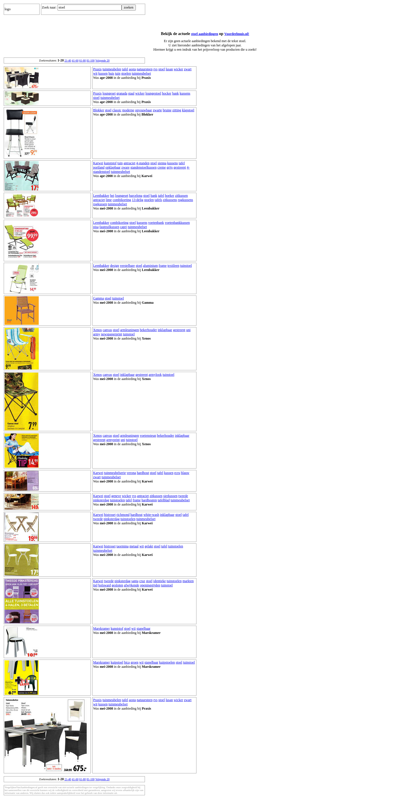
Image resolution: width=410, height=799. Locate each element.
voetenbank (156, 223)
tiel (95, 585)
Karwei (98, 163)
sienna (162, 163)
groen (134, 662)
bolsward (104, 585)
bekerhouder (148, 330)
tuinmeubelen (111, 69)
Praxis (97, 69)
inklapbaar (165, 330)
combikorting (122, 200)
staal (131, 93)
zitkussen (181, 196)
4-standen (142, 163)
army (96, 334)
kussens (185, 93)
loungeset (109, 93)
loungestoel (153, 93)
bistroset (110, 515)
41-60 (75, 60)
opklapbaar (112, 167)
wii (133, 628)
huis (111, 73)
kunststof (110, 163)
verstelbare (127, 266)
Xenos (97, 330)
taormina (122, 546)
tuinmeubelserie (115, 473)
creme (161, 167)
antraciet (129, 163)
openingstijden (150, 585)
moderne (128, 110)
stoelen (126, 73)
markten (188, 581)
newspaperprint (111, 334)
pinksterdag (101, 500)
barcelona (135, 196)
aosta (132, 69)
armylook (155, 375)
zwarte (157, 110)
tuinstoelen (117, 500)
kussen (103, 73)
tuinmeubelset (141, 73)
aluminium (150, 266)
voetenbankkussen (177, 223)
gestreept (180, 167)
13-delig (137, 200)
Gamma (98, 298)
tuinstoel (186, 266)
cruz (142, 581)
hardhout (143, 473)
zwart (188, 69)
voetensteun (148, 436)
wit (95, 73)
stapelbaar (144, 628)
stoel (161, 69)
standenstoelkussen (143, 167)
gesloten (117, 585)
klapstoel (188, 110)
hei (112, 196)
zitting (176, 110)
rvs (155, 69)
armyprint (113, 440)
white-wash (151, 515)
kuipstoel (117, 662)
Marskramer (101, 628)
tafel (125, 69)
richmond (123, 515)
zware (125, 167)
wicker (178, 69)
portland (98, 167)
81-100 (91, 60)
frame (163, 266)
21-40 (67, 60)
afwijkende (131, 585)
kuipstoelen (167, 662)
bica (127, 662)
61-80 (82, 60)
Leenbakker (101, 196)
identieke (159, 581)
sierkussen (170, 496)
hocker (166, 93)
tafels (158, 200)
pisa (96, 227)
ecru (177, 473)
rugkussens (185, 200)
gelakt (149, 546)
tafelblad (164, 500)
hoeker (169, 196)
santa (134, 581)
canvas (107, 330)
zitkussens (170, 200)
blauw (185, 473)
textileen (173, 266)
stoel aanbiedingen (204, 34)
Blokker (98, 110)
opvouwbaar (143, 110)
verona (131, 473)
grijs (170, 167)
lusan (169, 69)
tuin (117, 73)
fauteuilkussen (109, 227)
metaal (134, 546)
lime (109, 200)
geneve (116, 496)
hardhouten (149, 500)
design (114, 266)
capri (123, 227)
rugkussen (100, 204)
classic (116, 110)
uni (188, 330)
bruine (167, 110)
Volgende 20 (102, 60)
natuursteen (144, 69)
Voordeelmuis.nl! (236, 34)
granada (121, 93)
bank (175, 93)
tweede (183, 496)
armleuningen (129, 330)
